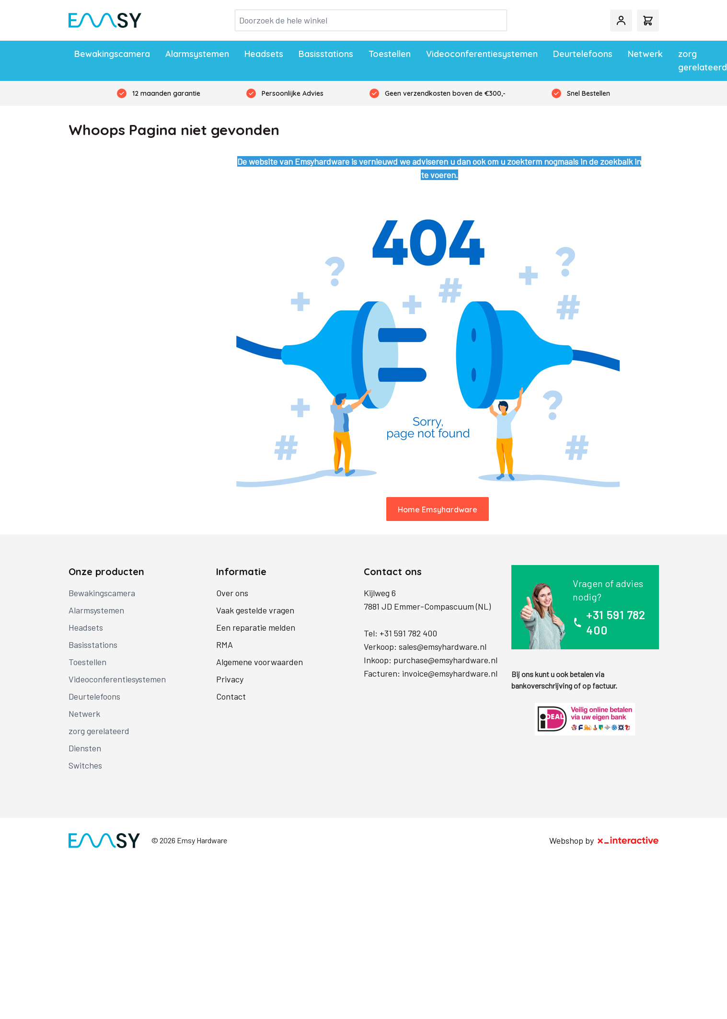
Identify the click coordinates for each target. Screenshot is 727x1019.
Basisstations (326, 53)
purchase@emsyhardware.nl (445, 660)
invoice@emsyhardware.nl (449, 673)
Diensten (85, 748)
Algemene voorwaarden (259, 662)
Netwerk (645, 53)
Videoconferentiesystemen (482, 53)
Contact (231, 696)
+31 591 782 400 (408, 633)
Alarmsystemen (197, 53)
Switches (85, 765)
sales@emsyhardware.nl (442, 646)
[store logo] (105, 20)
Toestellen (390, 53)
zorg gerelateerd (702, 60)
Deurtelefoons (582, 53)
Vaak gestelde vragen (255, 610)
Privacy (229, 679)
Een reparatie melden (255, 627)
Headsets (263, 53)
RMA (224, 644)
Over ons (232, 593)
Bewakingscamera (112, 53)
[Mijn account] (621, 21)
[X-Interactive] (628, 840)
